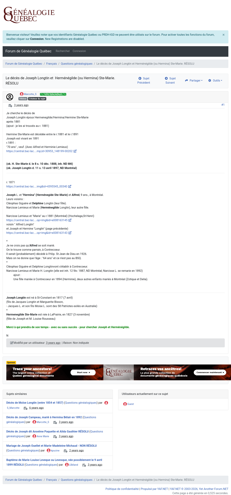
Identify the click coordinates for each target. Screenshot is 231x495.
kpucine (53, 450)
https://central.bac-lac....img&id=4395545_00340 (39, 186)
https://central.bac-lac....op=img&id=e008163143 (39, 233)
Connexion (36, 39)
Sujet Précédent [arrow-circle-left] (143, 80)
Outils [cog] (214, 80)
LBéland (71, 465)
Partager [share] (192, 80)
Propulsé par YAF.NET (154, 489)
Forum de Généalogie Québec (28, 51)
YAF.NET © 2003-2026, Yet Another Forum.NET (199, 489)
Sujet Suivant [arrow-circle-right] (170, 80)
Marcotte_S (28, 94)
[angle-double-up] (221, 484)
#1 (223, 104)
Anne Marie (41, 436)
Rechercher (63, 51)
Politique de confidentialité (122, 489)
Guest (128, 404)
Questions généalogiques (76, 63)
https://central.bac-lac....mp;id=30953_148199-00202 (41, 151)
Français (51, 63)
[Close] (223, 35)
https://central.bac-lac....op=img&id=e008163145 (39, 220)
